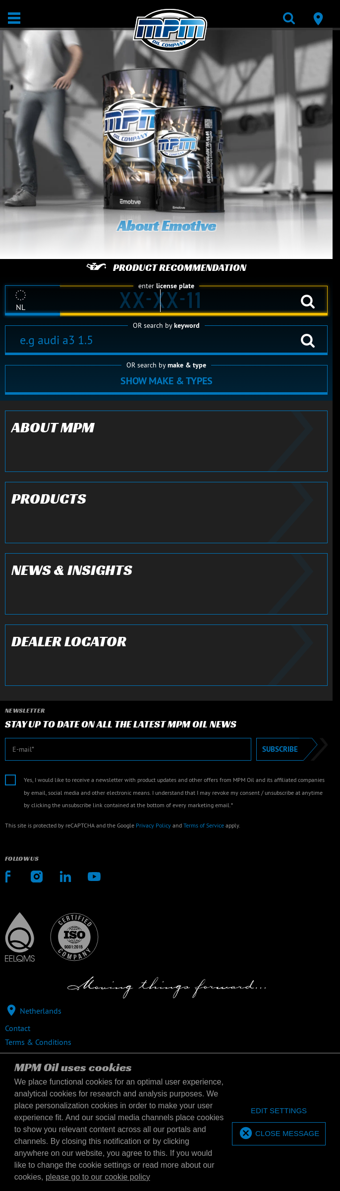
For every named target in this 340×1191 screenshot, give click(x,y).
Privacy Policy (153, 825)
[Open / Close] (14, 18)
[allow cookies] (279, 1133)
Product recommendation (166, 267)
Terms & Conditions (38, 1042)
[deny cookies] (279, 1111)
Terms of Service (203, 825)
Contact (17, 1028)
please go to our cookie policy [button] (98, 1177)
